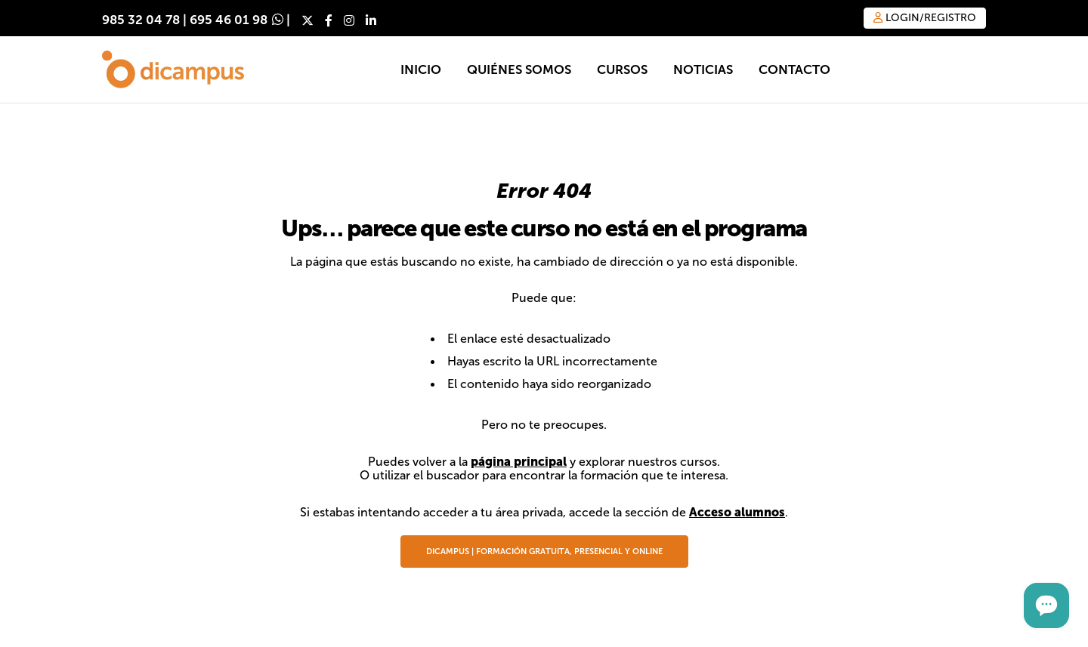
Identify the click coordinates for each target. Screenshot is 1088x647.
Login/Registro (924, 17)
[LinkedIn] (371, 20)
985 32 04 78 (141, 20)
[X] (307, 20)
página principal (519, 461)
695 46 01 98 (228, 20)
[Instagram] (349, 20)
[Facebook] (328, 20)
